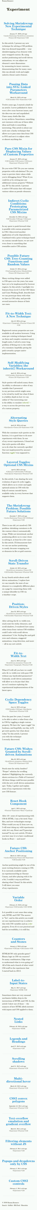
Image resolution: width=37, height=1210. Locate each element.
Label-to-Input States (18, 982)
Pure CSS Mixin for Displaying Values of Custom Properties (18, 151)
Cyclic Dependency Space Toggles (18, 701)
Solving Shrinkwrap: (18, 26)
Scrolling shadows (18, 1060)
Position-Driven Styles (18, 605)
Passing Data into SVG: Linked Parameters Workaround (18, 88)
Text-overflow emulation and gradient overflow (18, 1121)
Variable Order (18, 899)
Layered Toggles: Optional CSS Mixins (18, 464)
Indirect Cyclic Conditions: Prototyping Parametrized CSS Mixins (18, 206)
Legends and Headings (18, 1040)
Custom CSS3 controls (18, 1182)
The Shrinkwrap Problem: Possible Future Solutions (18, 508)
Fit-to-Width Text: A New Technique (18, 315)
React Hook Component (18, 802)
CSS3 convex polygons (18, 1100)
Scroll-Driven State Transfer (18, 562)
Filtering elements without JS (18, 1143)
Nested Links (18, 1020)
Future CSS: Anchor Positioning (18, 850)
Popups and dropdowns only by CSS (18, 1162)
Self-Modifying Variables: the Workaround (18, 365)
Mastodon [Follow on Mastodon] (24, 1205)
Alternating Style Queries (18, 419)
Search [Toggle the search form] (4, 1205)
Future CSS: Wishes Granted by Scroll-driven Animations (18, 751)
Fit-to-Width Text (18, 655)
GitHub (10, 1205)
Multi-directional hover (18, 1080)
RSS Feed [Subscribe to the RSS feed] (17, 1205)
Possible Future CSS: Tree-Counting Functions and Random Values (18, 260)
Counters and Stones (18, 940)
